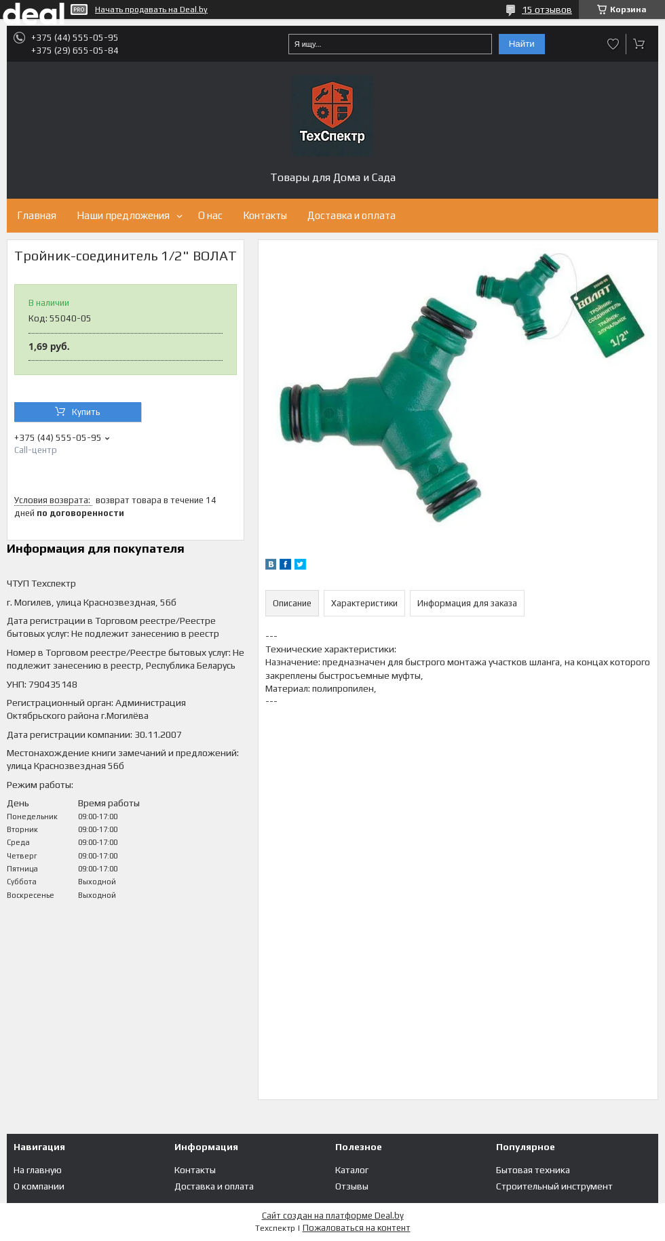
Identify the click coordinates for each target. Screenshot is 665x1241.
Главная (36, 215)
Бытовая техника (533, 1169)
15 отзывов (547, 9)
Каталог (351, 1169)
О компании (39, 1186)
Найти (522, 44)
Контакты (265, 215)
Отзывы (351, 1186)
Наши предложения (123, 215)
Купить (86, 412)
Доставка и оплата (351, 215)
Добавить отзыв (613, 44)
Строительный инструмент (554, 1186)
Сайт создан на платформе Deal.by (333, 1215)
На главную (38, 1169)
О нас (210, 215)
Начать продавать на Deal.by (151, 9)
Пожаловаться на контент (357, 1228)
